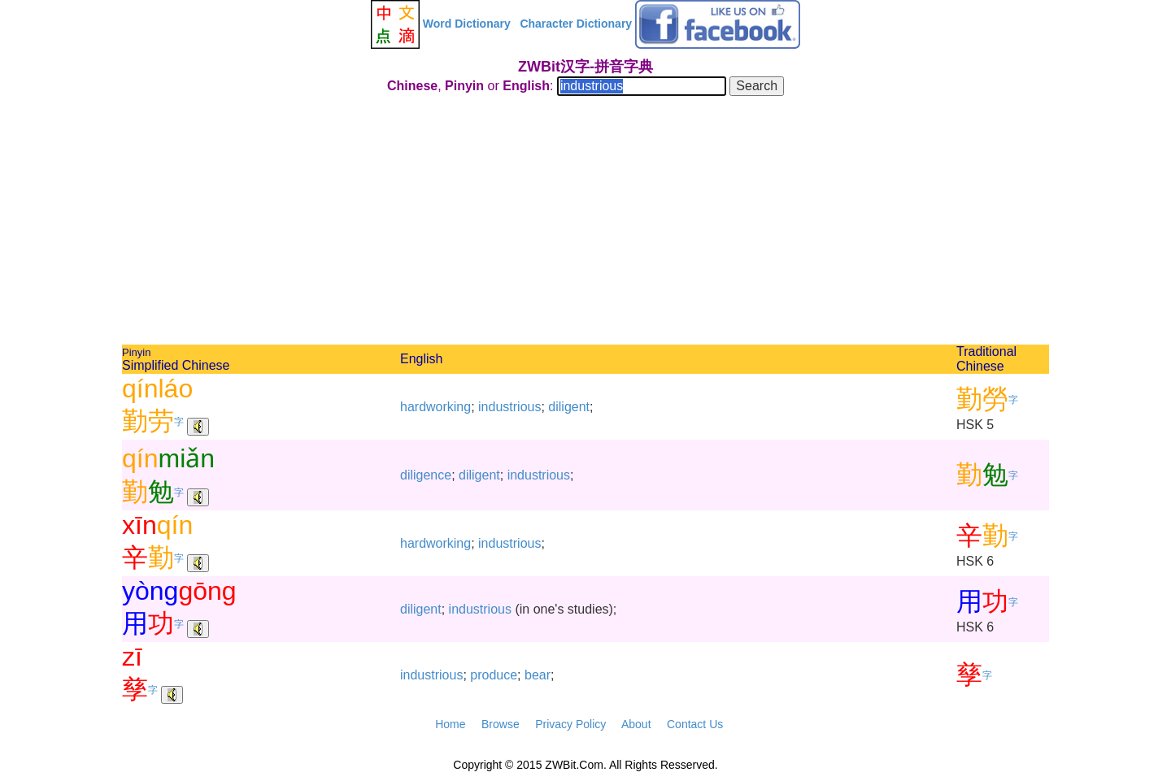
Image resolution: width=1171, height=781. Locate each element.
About (636, 724)
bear (538, 675)
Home (450, 724)
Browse (500, 724)
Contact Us (695, 724)
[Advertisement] (585, 222)
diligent (569, 407)
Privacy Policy (570, 724)
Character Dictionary (576, 23)
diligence (425, 475)
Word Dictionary (467, 23)
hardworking (435, 407)
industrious (509, 407)
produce (493, 675)
